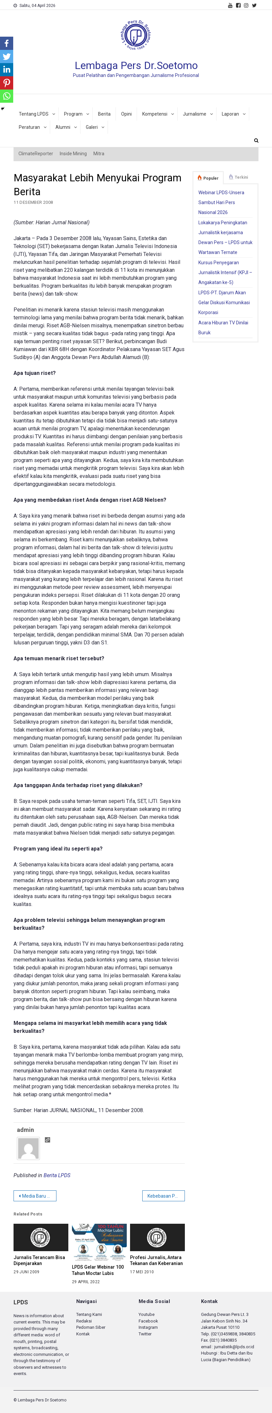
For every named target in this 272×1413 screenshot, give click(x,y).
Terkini (241, 177)
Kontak (83, 1333)
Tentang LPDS (34, 114)
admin (25, 1129)
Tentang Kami (89, 1314)
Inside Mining (73, 153)
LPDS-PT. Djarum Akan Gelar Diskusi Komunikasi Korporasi (224, 302)
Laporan (230, 114)
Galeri (92, 127)
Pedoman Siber (90, 1327)
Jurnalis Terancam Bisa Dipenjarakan (39, 1260)
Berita (104, 114)
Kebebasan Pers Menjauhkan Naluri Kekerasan (166, 1196)
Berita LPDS (57, 1175)
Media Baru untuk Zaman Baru (39, 1196)
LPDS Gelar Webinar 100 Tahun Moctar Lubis (98, 1270)
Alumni (62, 127)
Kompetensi (154, 114)
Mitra (98, 153)
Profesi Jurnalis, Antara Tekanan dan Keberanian (156, 1260)
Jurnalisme (194, 114)
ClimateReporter (35, 153)
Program (73, 114)
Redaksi (84, 1321)
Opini (126, 114)
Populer (211, 178)
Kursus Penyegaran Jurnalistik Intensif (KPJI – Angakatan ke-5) (225, 272)
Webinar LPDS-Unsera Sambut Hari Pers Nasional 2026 (221, 202)
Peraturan (29, 127)
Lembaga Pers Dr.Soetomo (136, 65)
